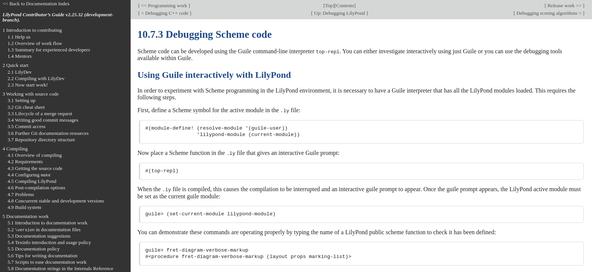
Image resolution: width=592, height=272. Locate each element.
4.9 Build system (25, 207)
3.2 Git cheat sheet (26, 107)
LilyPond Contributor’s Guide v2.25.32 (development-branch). (58, 17)
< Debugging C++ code (165, 13)
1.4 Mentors (20, 56)
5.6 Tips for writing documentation (42, 255)
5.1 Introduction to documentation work (48, 223)
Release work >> (564, 5)
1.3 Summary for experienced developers (49, 50)
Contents (345, 5)
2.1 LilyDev (20, 72)
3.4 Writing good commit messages (43, 120)
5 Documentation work (26, 216)
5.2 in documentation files (44, 229)
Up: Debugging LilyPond (339, 13)
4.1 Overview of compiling (35, 155)
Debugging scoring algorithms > (549, 13)
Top (329, 5)
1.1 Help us (19, 37)
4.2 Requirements (25, 161)
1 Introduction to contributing (32, 30)
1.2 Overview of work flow (35, 43)
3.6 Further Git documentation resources (48, 133)
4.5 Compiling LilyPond (32, 181)
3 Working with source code (31, 94)
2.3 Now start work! (28, 85)
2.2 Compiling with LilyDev (36, 78)
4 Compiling (15, 148)
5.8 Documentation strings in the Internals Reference (60, 268)
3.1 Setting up (21, 100)
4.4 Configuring (29, 175)
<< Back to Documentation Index (36, 3)
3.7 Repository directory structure (41, 139)
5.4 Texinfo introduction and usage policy (49, 242)
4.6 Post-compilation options (36, 187)
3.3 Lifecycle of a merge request (40, 113)
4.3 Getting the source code (35, 168)
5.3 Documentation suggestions (39, 236)
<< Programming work (164, 5)
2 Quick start (16, 65)
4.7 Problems (21, 194)
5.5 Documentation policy (34, 249)
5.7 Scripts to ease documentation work (47, 262)
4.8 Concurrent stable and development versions (56, 201)
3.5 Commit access (27, 126)
